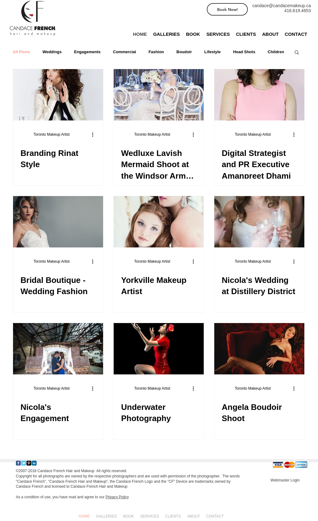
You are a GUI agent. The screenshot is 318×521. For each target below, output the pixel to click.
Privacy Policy (117, 497)
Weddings (52, 51)
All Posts (21, 51)
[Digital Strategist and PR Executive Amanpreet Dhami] (259, 94)
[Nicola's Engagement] (58, 348)
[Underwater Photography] (159, 348)
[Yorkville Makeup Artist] (159, 221)
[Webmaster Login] (285, 480)
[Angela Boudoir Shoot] (259, 348)
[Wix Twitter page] (23, 463)
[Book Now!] (227, 9)
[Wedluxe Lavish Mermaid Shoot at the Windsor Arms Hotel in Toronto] (159, 94)
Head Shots (244, 51)
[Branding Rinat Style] (58, 94)
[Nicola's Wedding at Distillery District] (259, 221)
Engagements (87, 51)
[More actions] (94, 134)
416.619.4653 (297, 10)
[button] (297, 52)
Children (276, 51)
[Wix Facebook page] (18, 463)
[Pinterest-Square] (28, 463)
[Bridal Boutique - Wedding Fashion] (58, 221)
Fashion (156, 51)
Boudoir (184, 51)
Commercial (124, 51)
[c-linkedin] (34, 463)
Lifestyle (212, 51)
